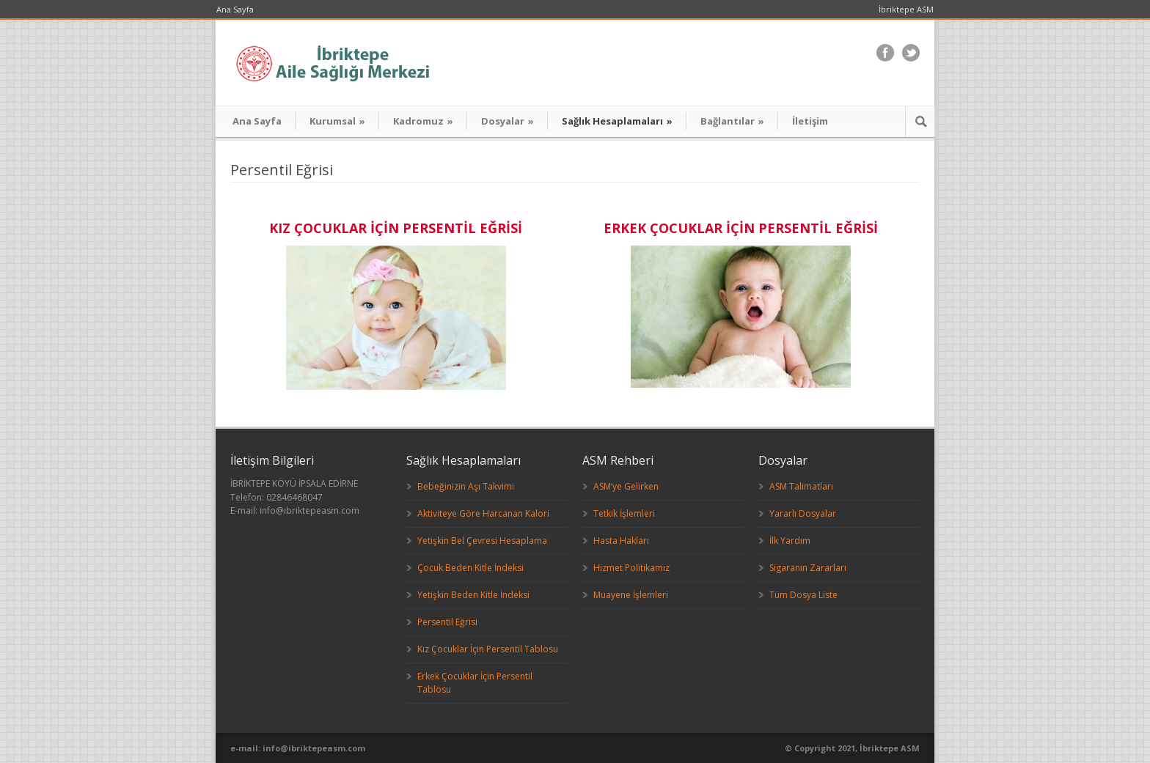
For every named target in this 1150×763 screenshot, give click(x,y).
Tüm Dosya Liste (803, 595)
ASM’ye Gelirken (626, 486)
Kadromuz (423, 121)
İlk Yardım (789, 540)
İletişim (810, 121)
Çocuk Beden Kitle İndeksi (470, 567)
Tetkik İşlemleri (624, 513)
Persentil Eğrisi (447, 622)
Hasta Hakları (621, 540)
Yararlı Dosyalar (802, 513)
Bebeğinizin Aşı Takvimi (465, 486)
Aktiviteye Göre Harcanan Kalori (483, 513)
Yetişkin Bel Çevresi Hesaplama (482, 540)
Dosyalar (507, 121)
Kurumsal (337, 121)
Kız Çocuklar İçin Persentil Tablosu (487, 649)
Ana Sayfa (235, 9)
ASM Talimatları (801, 486)
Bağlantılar (732, 121)
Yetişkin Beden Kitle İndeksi (473, 595)
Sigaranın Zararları (807, 567)
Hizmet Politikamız (631, 567)
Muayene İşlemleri (630, 595)
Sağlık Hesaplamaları (617, 121)
